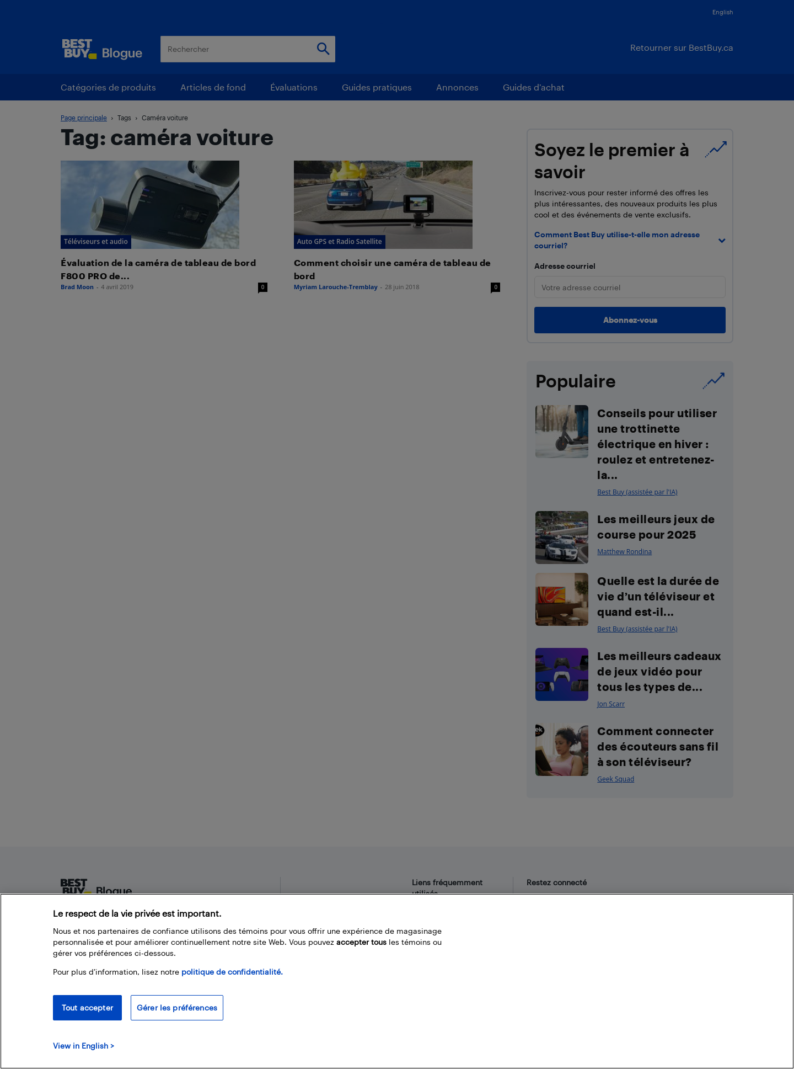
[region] (397, 981)
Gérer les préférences (177, 1007)
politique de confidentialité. (232, 971)
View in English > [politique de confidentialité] (83, 1045)
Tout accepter (87, 1007)
